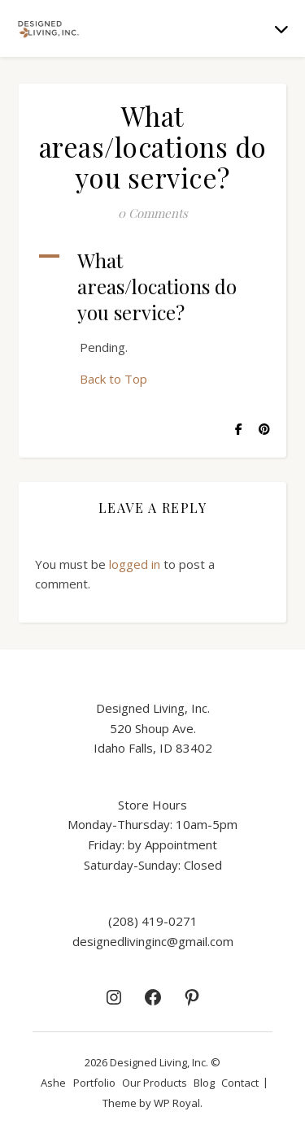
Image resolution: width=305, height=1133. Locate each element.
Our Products (154, 1082)
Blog (204, 1082)
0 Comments (153, 213)
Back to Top (113, 379)
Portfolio (94, 1082)
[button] (152, 286)
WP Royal (177, 1103)
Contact (240, 1082)
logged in (134, 564)
